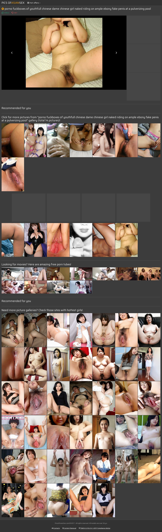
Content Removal (69, 528)
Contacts (56, 528)
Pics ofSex (13, 3)
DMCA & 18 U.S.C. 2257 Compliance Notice (94, 528)
